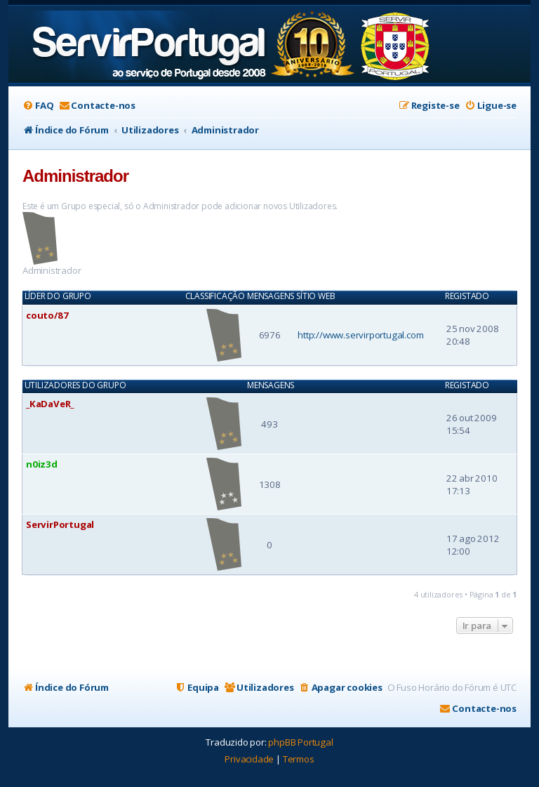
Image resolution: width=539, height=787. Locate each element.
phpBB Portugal (300, 742)
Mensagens (270, 296)
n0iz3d (42, 464)
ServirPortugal (60, 524)
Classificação (215, 296)
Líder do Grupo (58, 296)
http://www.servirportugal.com (360, 335)
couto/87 (47, 315)
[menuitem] (37, 105)
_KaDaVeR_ (50, 403)
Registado (467, 296)
